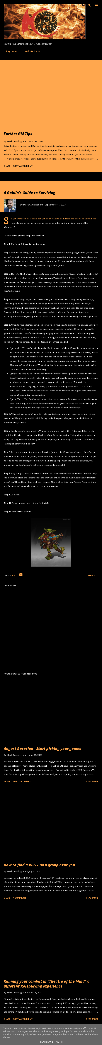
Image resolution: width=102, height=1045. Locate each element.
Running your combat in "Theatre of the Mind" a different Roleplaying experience (47, 984)
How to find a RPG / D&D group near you (39, 864)
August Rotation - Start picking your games (42, 748)
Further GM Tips (18, 133)
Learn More (46, 1042)
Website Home (30, 51)
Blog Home (9, 51)
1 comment (19, 897)
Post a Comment (23, 166)
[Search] (89, 5)
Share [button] (7, 166)
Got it (59, 1042)
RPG (14, 575)
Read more (92, 781)
